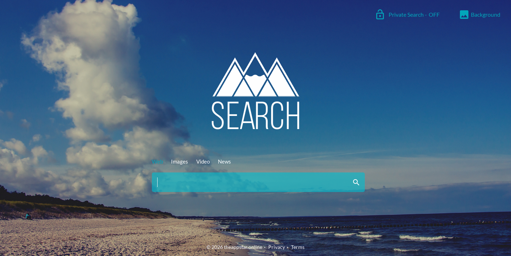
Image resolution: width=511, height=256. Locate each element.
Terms (297, 247)
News (224, 161)
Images (179, 161)
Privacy (276, 247)
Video (203, 161)
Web (157, 161)
